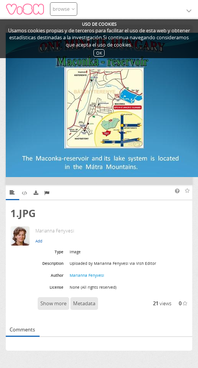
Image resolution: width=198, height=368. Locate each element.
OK (99, 53)
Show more (53, 303)
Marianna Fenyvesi (87, 275)
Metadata (84, 303)
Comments (22, 329)
